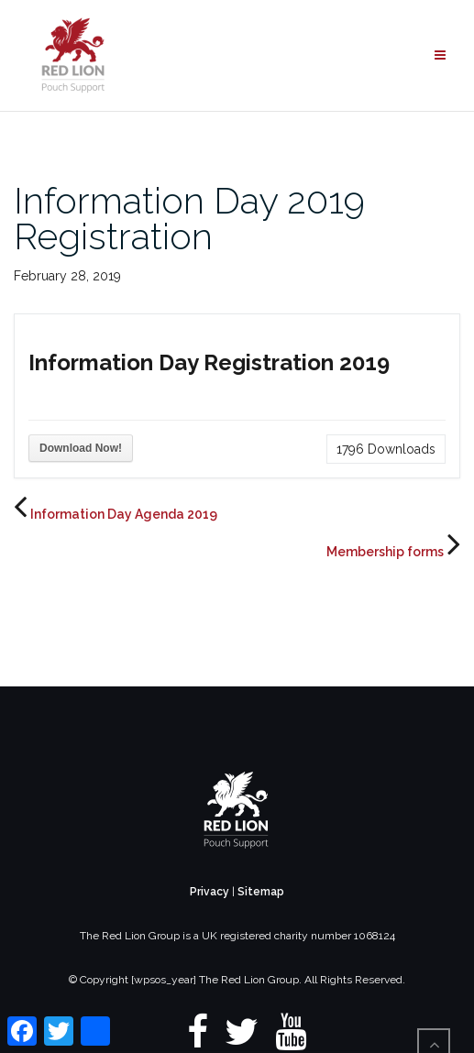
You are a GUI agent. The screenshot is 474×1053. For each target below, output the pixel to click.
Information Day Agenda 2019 (123, 514)
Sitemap (260, 891)
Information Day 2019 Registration (189, 218)
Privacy (209, 891)
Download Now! (80, 448)
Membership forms (385, 551)
